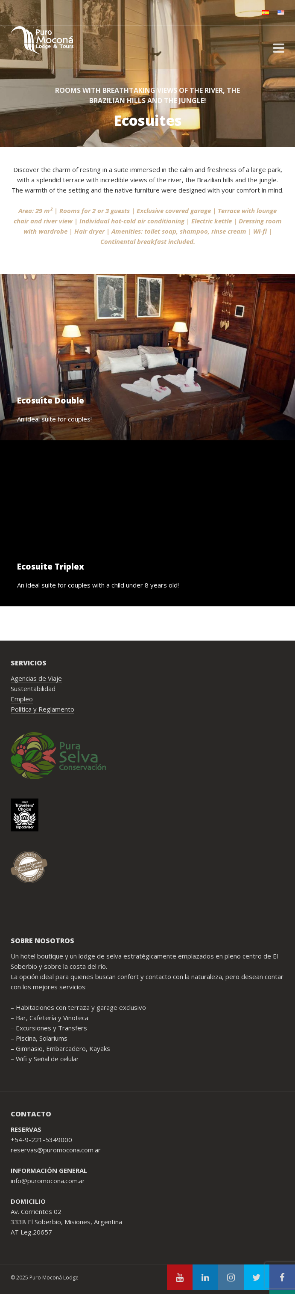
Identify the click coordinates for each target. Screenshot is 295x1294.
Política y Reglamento (42, 709)
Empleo (22, 698)
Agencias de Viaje (36, 678)
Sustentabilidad (33, 688)
